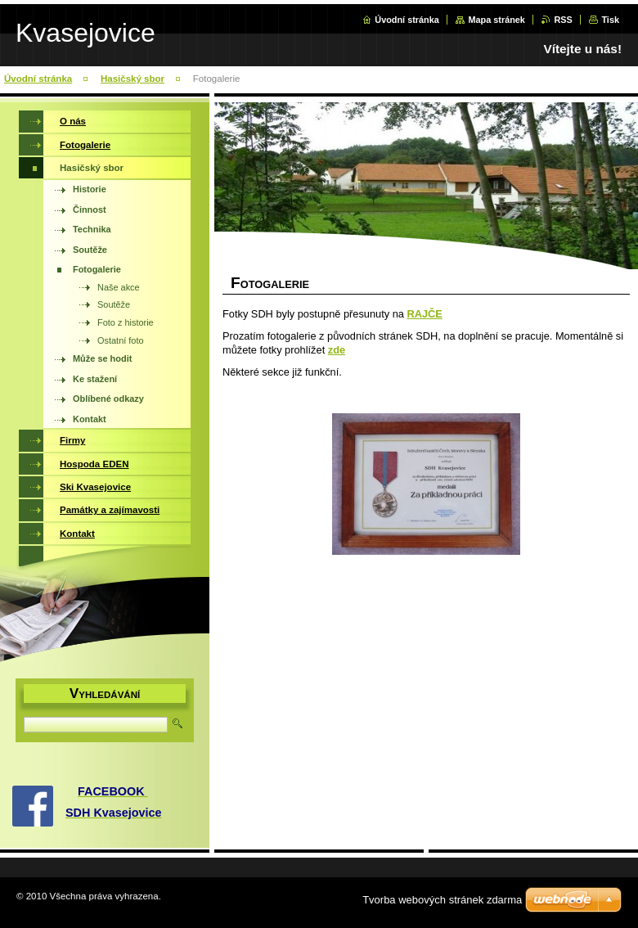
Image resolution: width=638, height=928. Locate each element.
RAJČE (424, 314)
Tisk (610, 20)
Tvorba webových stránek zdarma (442, 900)
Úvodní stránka (407, 20)
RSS (563, 20)
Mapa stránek (496, 20)
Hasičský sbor (132, 78)
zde (336, 350)
